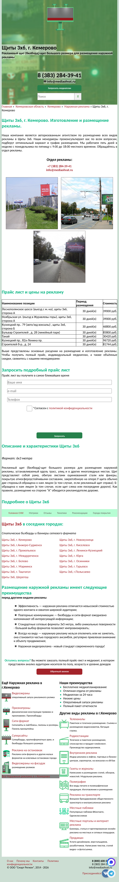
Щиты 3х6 (12, 524)
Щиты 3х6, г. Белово (15, 561)
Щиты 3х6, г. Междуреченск (20, 556)
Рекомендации (79, 513)
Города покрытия (101, 513)
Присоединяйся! (92, 873)
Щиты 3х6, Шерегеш (15, 577)
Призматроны (21, 708)
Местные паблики (81, 808)
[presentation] (59, 422)
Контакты (38, 861)
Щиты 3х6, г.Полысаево (74, 572)
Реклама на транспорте (85, 795)
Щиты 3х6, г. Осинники (74, 561)
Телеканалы (77, 719)
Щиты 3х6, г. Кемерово (17, 540)
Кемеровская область (30, 106)
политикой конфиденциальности (70, 408)
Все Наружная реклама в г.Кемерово (26, 776)
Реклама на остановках (27, 750)
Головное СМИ (16, 513)
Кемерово (54, 106)
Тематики (62, 513)
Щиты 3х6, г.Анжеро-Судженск (22, 545)
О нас (10, 861)
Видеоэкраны (21, 693)
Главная (7, 106)
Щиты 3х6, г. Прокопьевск (18, 550)
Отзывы (47, 513)
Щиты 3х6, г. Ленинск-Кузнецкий (80, 550)
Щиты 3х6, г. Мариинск (17, 566)
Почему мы (23, 861)
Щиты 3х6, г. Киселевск (74, 545)
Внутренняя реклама (83, 753)
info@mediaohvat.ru (59, 170)
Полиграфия (78, 782)
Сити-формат (20, 721)
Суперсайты (19, 735)
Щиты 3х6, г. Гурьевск (73, 566)
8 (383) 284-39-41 (102, 864)
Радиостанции (79, 736)
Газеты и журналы (81, 769)
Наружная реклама (77, 106)
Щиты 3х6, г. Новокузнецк (76, 540)
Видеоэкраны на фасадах (28, 763)
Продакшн (76, 838)
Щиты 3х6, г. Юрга (71, 556)
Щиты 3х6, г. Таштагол (16, 572)
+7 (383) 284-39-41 (60, 166)
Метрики (33, 513)
